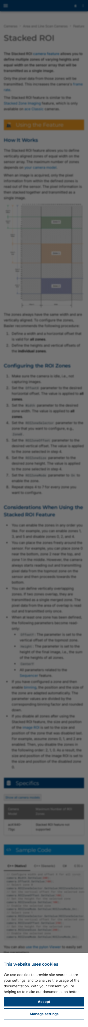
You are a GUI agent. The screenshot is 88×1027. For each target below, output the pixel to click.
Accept (44, 1001)
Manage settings (44, 1014)
